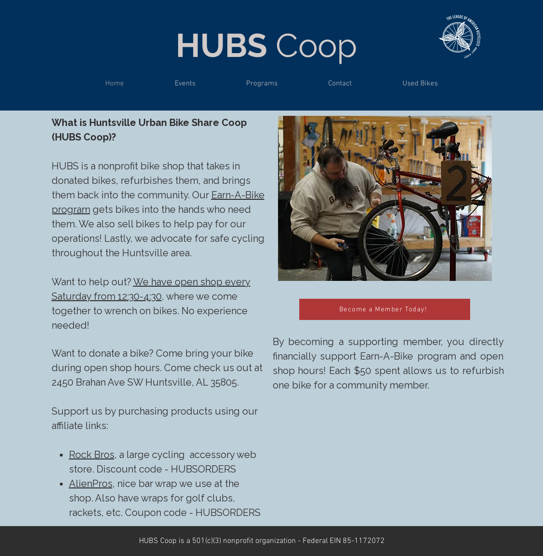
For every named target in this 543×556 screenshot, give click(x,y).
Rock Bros (91, 454)
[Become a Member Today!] (384, 309)
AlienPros (90, 483)
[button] (262, 83)
